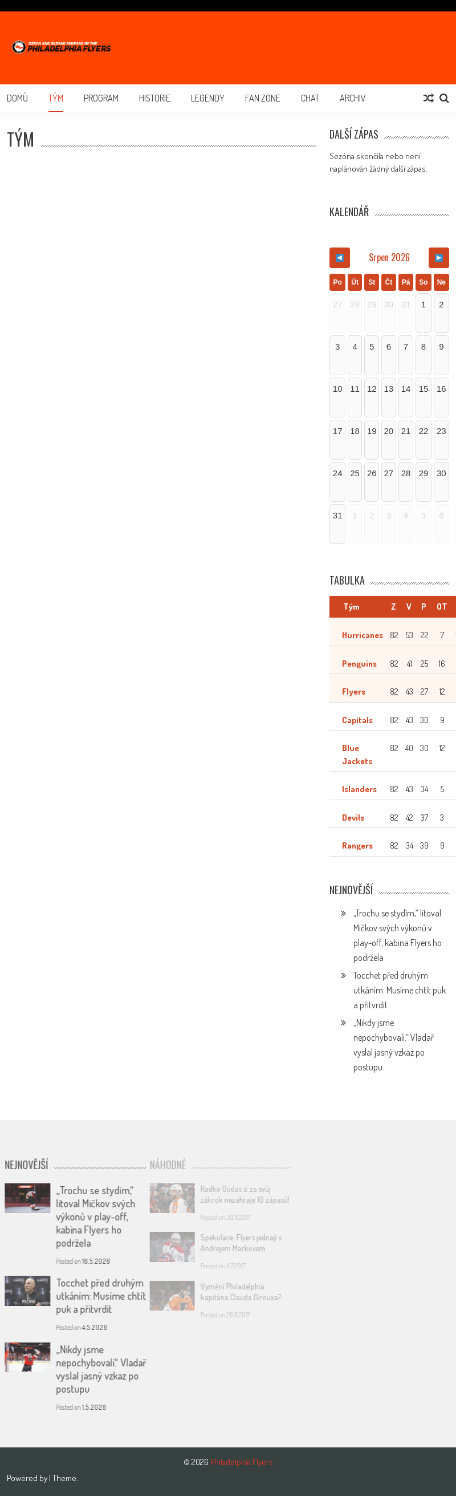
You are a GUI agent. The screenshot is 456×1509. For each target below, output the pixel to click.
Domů (17, 98)
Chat (310, 98)
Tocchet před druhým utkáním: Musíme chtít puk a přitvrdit (399, 990)
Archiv (353, 98)
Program (101, 98)
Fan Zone (262, 98)
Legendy (208, 98)
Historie (154, 98)
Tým (55, 98)
